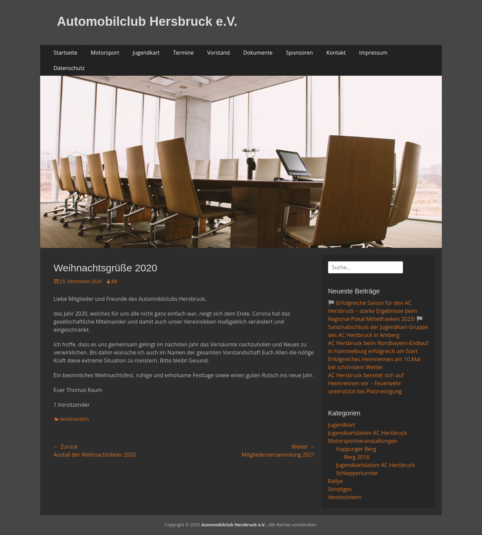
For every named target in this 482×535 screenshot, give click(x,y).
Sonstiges (340, 489)
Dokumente (258, 52)
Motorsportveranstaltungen (362, 441)
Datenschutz (69, 68)
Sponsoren (299, 52)
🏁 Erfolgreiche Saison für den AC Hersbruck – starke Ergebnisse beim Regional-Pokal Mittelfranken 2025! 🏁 (375, 311)
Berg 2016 (356, 457)
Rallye (335, 481)
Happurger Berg (356, 449)
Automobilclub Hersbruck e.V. (147, 21)
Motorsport (105, 52)
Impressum (373, 52)
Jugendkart (146, 52)
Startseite (65, 52)
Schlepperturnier (357, 473)
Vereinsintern (74, 419)
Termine (183, 52)
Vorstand (218, 52)
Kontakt (336, 52)
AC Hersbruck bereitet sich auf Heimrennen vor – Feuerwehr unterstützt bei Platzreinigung (366, 383)
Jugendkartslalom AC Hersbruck (367, 433)
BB (114, 281)
